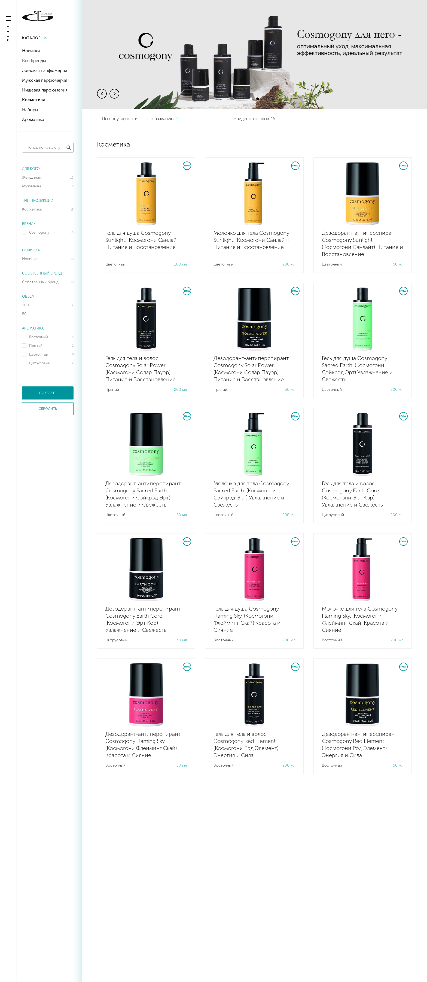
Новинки (31, 50)
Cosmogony (42, 232)
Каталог (31, 38)
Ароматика (33, 119)
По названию (160, 118)
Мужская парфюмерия (44, 80)
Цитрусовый (39, 363)
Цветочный (38, 354)
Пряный (35, 346)
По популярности (120, 118)
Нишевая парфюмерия (45, 90)
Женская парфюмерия (44, 70)
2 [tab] (257, 99)
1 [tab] (251, 99)
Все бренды (34, 60)
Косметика (33, 99)
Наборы (30, 109)
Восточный (38, 337)
